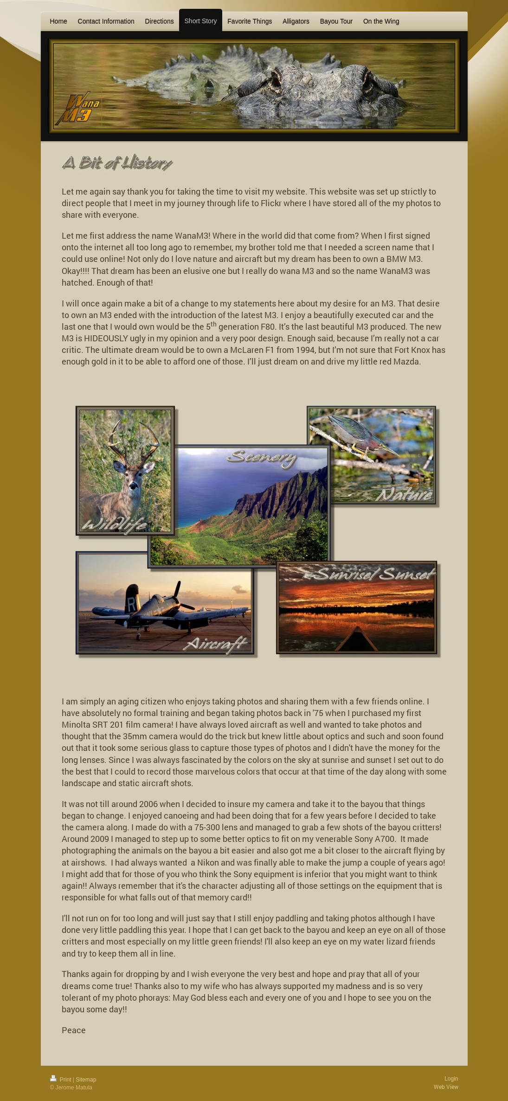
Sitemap (86, 1079)
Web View (446, 1086)
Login (451, 1078)
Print (61, 1079)
